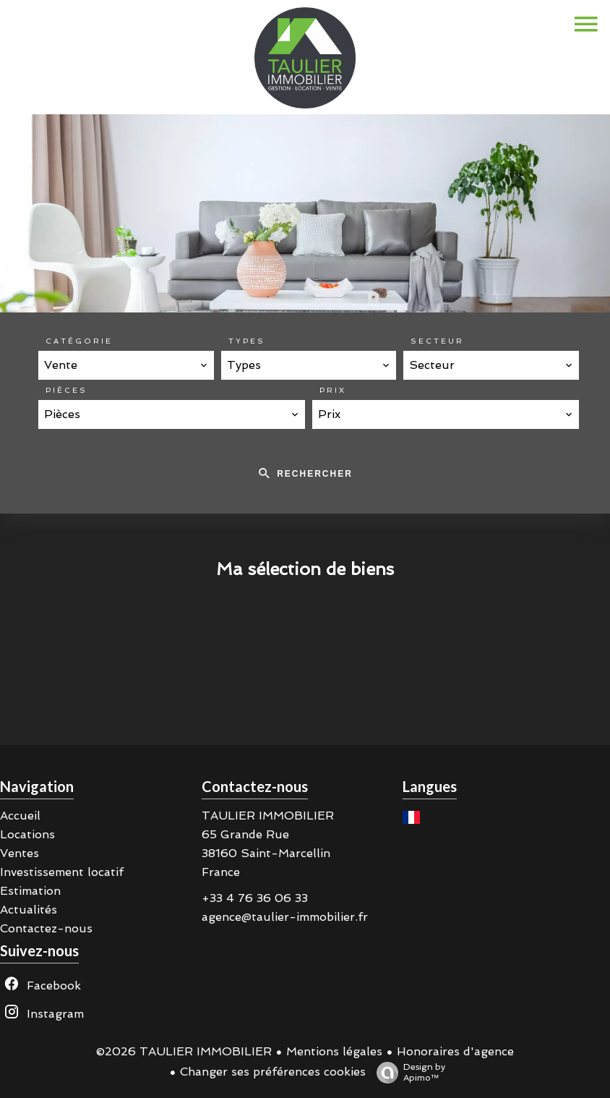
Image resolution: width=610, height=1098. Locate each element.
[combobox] (126, 365)
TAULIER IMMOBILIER (268, 815)
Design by (407, 1073)
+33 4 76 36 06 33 (255, 898)
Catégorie (79, 341)
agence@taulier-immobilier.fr (285, 917)
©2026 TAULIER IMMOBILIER (184, 1051)
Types (246, 341)
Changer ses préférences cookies (273, 1071)
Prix (332, 390)
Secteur (437, 341)
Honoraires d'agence (455, 1051)
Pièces (66, 390)
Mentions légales (334, 1051)
